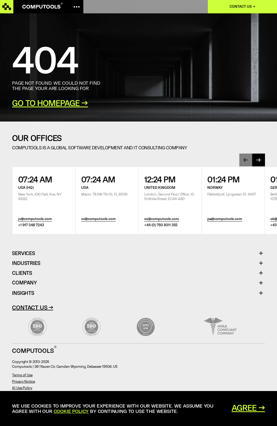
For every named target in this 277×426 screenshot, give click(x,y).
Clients (22, 273)
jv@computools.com (35, 219)
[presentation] (245, 160)
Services (25, 253)
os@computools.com (161, 219)
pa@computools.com (224, 219)
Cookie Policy (71, 411)
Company (24, 283)
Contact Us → (32, 307)
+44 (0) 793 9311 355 (160, 225)
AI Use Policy (22, 388)
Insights (23, 293)
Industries (26, 263)
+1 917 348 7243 (31, 225)
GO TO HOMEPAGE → (50, 103)
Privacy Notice (23, 381)
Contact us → (242, 6)
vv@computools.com (98, 219)
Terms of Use (22, 375)
